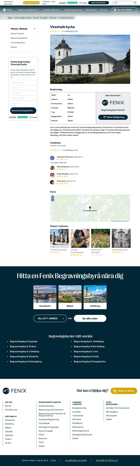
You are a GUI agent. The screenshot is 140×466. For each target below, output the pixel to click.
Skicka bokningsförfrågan (24, 111)
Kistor (41, 434)
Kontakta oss (11, 410)
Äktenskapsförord (80, 431)
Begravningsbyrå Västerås (24, 356)
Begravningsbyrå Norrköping (89, 346)
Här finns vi (11, 416)
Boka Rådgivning (115, 117)
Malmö (8, 427)
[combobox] (124, 9)
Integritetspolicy (107, 460)
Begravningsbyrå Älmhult (113, 110)
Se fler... (8, 443)
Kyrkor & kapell (46, 431)
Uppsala (8, 431)
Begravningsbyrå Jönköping (89, 341)
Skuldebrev (77, 423)
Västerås (9, 435)
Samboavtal (77, 427)
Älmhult (71, 108)
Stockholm (10, 420)
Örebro (8, 439)
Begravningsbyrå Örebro (23, 346)
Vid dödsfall (44, 423)
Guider (42, 446)
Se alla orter (90, 318)
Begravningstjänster (50, 402)
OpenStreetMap (117, 221)
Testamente (77, 415)
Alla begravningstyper (49, 427)
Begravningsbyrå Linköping (24, 351)
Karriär (8, 406)
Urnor (41, 442)
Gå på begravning (112, 403)
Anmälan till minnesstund (117, 408)
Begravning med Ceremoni (51, 410)
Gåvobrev (76, 419)
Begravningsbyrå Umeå (86, 356)
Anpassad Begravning (49, 419)
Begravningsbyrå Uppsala (24, 341)
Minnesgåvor (112, 412)
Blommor (43, 438)
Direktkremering (46, 406)
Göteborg (9, 424)
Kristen (71, 112)
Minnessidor (111, 415)
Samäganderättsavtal (82, 434)
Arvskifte (76, 412)
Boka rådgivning (99, 3)
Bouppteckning (79, 408)
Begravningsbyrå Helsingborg (26, 361)
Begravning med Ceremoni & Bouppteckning (52, 414)
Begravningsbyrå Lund (86, 351)
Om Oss (8, 402)
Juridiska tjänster (77, 403)
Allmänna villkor (76, 460)
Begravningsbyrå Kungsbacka (90, 361)
